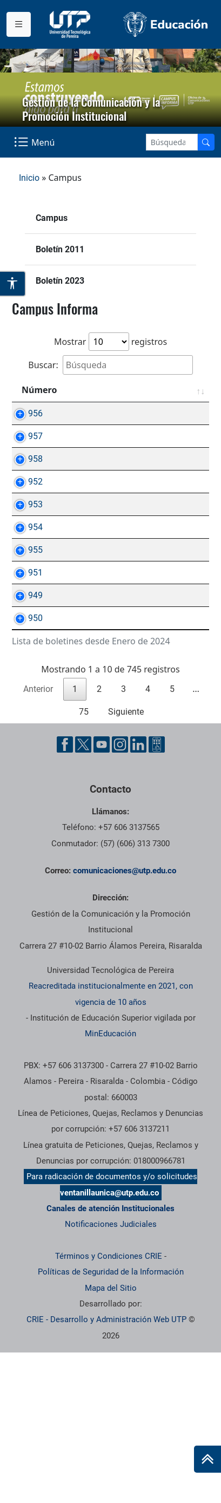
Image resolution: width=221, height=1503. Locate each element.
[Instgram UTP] (120, 895)
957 (24, 448)
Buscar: (110, 365)
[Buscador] (206, 142)
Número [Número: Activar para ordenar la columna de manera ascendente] (39, 390)
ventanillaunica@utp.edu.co (109, 1343)
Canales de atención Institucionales (110, 1359)
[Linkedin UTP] (138, 895)
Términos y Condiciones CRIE (108, 1406)
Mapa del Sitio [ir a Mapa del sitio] (111, 1438)
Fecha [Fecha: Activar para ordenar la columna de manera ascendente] (180, 390)
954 (24, 615)
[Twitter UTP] (83, 895)
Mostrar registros (110, 341)
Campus (52, 218)
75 (84, 862)
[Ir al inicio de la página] (207, 1459)
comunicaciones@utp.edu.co (124, 1021)
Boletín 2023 (60, 281)
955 (24, 650)
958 (24, 484)
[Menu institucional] (18, 24)
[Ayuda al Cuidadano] (157, 895)
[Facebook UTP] (65, 895)
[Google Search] (172, 142)
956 (24, 413)
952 (24, 545)
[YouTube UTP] (101, 895)
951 (24, 686)
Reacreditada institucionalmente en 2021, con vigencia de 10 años (111, 1144)
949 (24, 721)
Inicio (29, 178)
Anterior (38, 839)
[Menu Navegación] (35, 142)
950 (24, 756)
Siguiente (126, 862)
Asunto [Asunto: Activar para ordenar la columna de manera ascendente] (98, 390)
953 (24, 580)
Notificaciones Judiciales (111, 1375)
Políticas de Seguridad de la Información (111, 1422)
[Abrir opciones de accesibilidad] (13, 284)
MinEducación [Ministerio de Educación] (110, 1184)
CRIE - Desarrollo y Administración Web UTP (106, 1470)
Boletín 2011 (60, 249)
